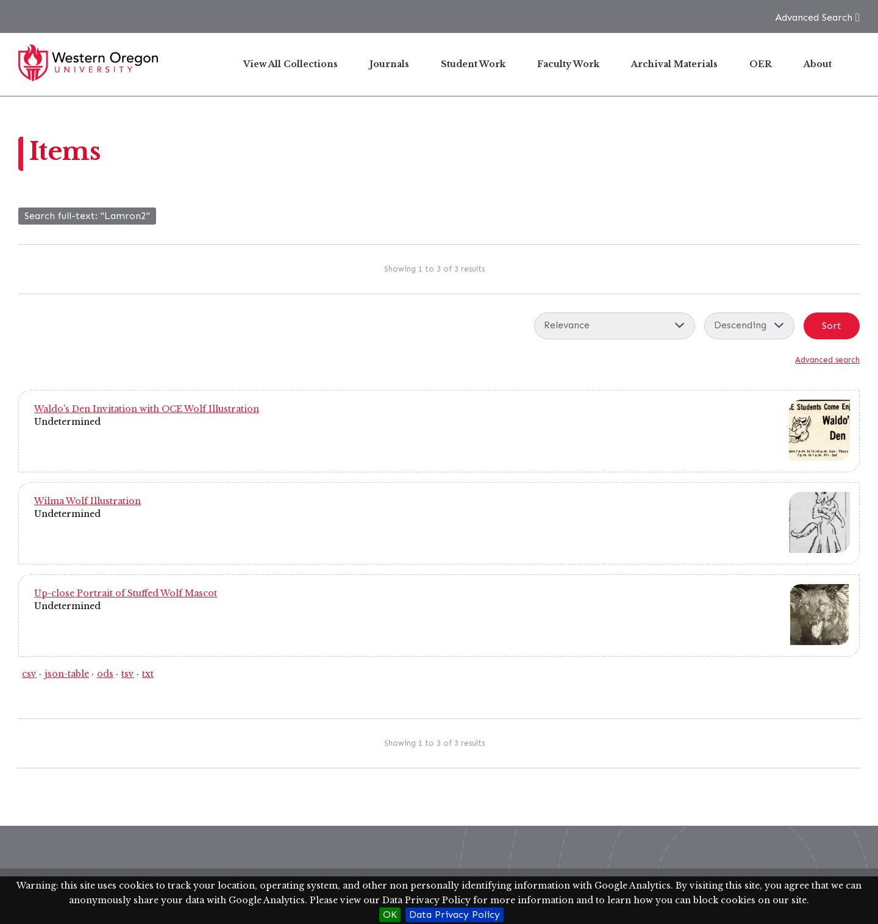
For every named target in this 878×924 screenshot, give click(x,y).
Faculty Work (568, 64)
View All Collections (290, 64)
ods (105, 673)
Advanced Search (813, 17)
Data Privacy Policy (454, 914)
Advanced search (827, 359)
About (818, 64)
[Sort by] (614, 325)
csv (29, 673)
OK (390, 914)
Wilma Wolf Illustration (87, 501)
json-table (67, 673)
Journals (389, 64)
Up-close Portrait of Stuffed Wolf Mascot (125, 593)
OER (760, 64)
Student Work (473, 64)
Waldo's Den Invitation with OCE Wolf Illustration (146, 408)
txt (148, 673)
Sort (831, 325)
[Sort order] (749, 325)
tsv (127, 673)
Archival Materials (674, 64)
